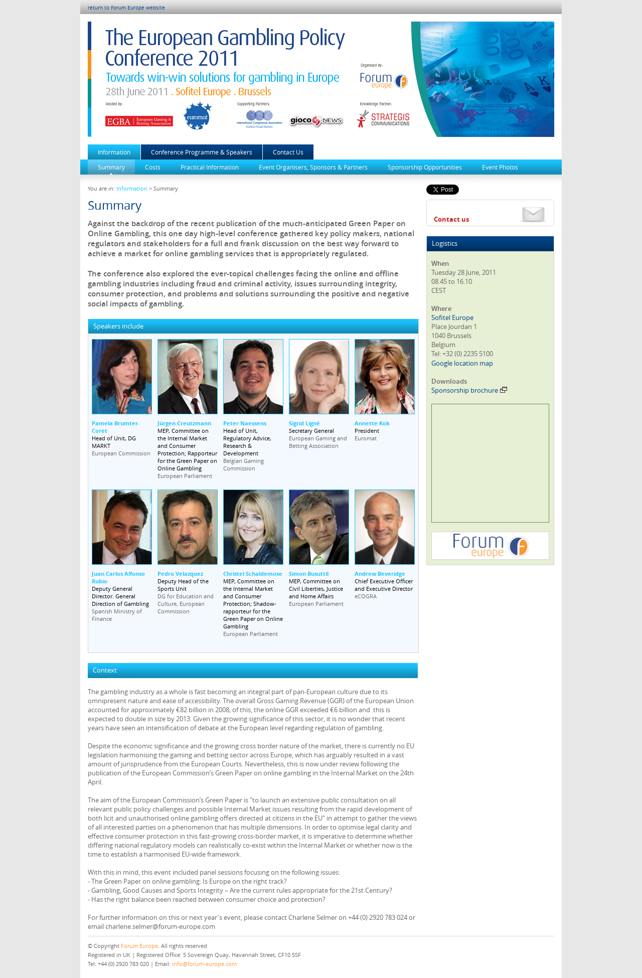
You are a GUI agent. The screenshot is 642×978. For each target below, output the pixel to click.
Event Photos (500, 167)
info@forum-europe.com (204, 963)
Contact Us (288, 152)
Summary (111, 167)
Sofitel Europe (452, 317)
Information (114, 152)
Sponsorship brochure (469, 390)
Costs (152, 167)
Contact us (451, 219)
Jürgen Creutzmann (184, 423)
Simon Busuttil (309, 573)
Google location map (462, 363)
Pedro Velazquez (180, 573)
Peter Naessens (244, 423)
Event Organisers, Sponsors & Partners (313, 167)
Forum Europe (139, 945)
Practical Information (210, 167)
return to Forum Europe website (126, 8)
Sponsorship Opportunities (425, 167)
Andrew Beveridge (380, 573)
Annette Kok (372, 423)
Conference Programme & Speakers (201, 152)
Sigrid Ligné (304, 423)
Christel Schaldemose (252, 573)
